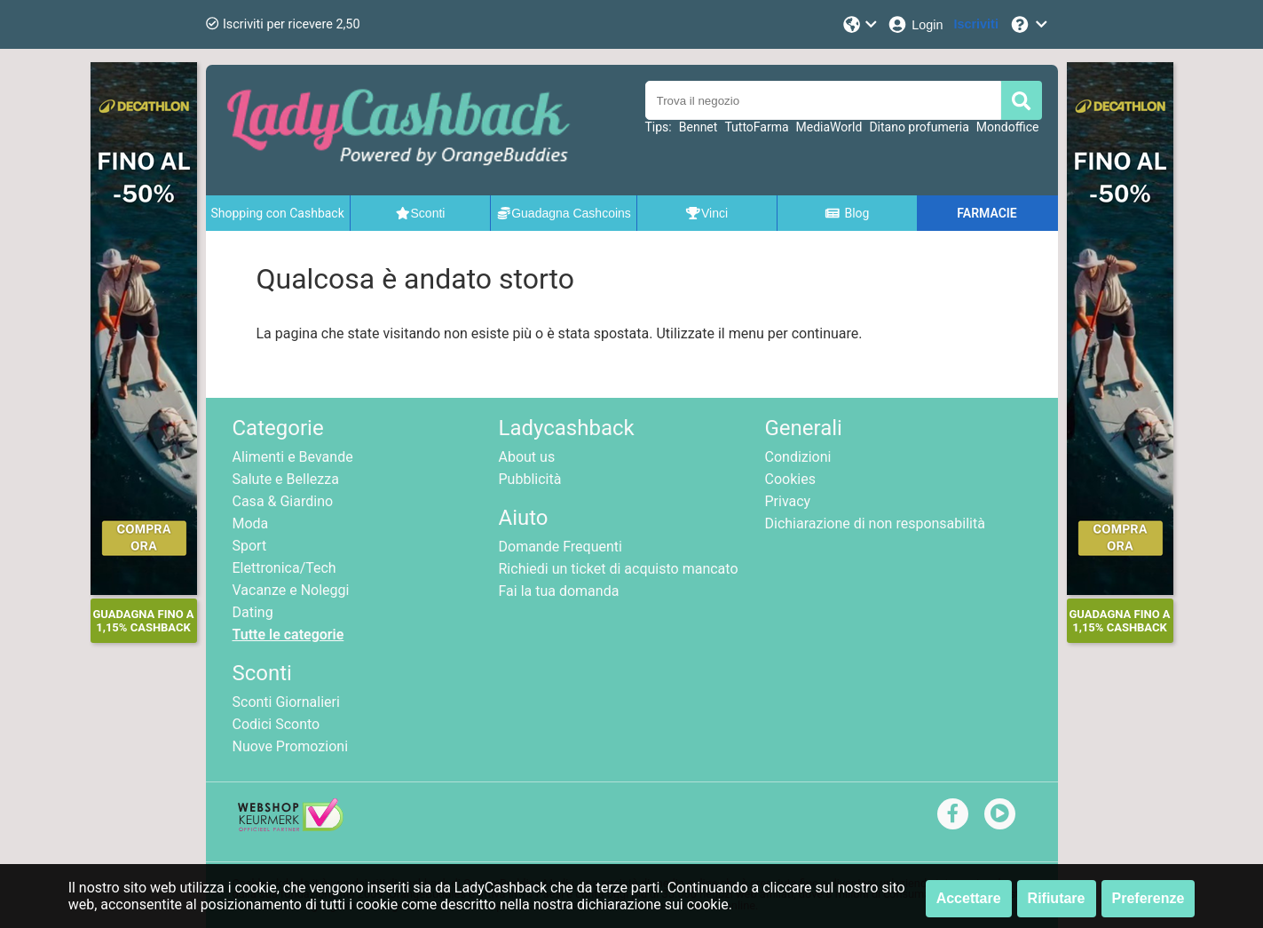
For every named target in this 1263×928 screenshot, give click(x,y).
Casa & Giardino (283, 501)
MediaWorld (829, 127)
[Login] (915, 24)
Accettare (968, 898)
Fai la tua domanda (559, 591)
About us (527, 456)
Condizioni (798, 456)
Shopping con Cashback (277, 213)
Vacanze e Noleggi (291, 590)
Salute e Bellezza (286, 479)
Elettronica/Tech (284, 567)
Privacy (788, 501)
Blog (847, 213)
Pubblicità (530, 479)
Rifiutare (1056, 898)
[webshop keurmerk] (291, 826)
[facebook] (953, 813)
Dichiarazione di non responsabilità (875, 523)
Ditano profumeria (918, 127)
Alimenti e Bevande (293, 456)
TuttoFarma (756, 127)
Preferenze (1148, 898)
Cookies (790, 479)
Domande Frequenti (560, 546)
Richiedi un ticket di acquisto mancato (618, 568)
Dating (253, 612)
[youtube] (1000, 813)
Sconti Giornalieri (286, 702)
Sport (250, 545)
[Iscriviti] (976, 24)
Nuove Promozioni (291, 746)
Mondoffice (1007, 127)
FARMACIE (986, 213)
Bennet (698, 127)
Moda (251, 523)
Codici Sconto (276, 724)
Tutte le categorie (288, 634)
